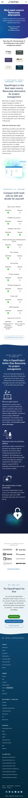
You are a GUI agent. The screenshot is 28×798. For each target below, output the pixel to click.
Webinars (4, 748)
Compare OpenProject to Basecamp (9, 774)
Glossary (4, 734)
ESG (3, 679)
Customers (4, 682)
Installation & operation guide (8, 708)
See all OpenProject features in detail (14, 337)
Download (4, 705)
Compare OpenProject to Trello (8, 765)
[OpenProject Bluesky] (21, 792)
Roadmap (4, 702)
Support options (5, 656)
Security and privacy (6, 664)
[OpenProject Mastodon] (9, 792)
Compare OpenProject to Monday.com (10, 768)
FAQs (3, 731)
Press (3, 690)
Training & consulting (6, 742)
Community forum (6, 739)
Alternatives (8, 638)
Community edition (6, 659)
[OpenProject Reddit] (18, 792)
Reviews (4, 667)
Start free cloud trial (14, 616)
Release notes (5, 719)
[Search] (26, 2)
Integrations (4, 653)
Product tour (5, 647)
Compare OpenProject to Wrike (9, 771)
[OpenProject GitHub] (6, 792)
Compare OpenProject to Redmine (9, 777)
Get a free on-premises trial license (14, 621)
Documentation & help (7, 728)
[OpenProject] (3, 638)
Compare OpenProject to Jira (8, 760)
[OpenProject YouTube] (15, 792)
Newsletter (4, 693)
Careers (4, 687)
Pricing (3, 650)
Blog (3, 745)
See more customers (13, 569)
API (3, 716)
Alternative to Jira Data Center (8, 757)
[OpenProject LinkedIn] (12, 792)
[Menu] (2, 2)
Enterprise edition (6, 661)
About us (4, 676)
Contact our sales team (14, 625)
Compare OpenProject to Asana (9, 763)
